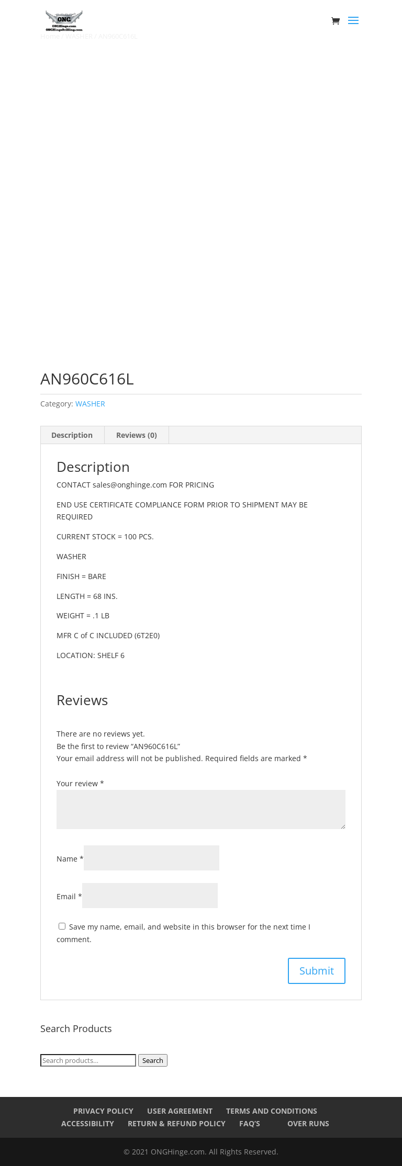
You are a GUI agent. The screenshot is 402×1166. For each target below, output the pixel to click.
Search (152, 1060)
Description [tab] (72, 435)
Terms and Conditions (271, 1111)
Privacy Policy (103, 1111)
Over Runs (308, 1123)
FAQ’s (249, 1123)
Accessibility (87, 1123)
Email (69, 896)
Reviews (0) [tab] (136, 435)
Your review (80, 783)
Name (70, 859)
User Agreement (180, 1111)
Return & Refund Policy (177, 1123)
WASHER (90, 404)
